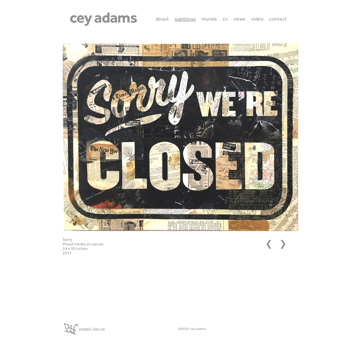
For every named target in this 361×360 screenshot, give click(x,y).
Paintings (185, 19)
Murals (209, 19)
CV (225, 19)
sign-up (99, 329)
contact (85, 329)
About (162, 19)
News (239, 19)
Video (257, 19)
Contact (278, 19)
